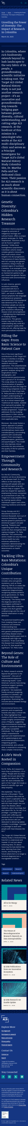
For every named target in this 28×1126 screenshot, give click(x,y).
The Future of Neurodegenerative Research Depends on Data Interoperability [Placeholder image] (13, 934)
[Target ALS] (3, 4)
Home (3, 12)
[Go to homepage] (5, 1025)
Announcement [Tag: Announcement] (7, 869)
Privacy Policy (22, 1105)
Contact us (4, 1054)
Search (3, 1058)
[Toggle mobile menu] (25, 3)
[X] (16, 1077)
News (9, 12)
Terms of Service (8, 1107)
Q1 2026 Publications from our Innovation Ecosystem (12, 969)
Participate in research (8, 1034)
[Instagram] (9, 1077)
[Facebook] (3, 1077)
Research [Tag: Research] (18, 869)
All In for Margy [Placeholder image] (10, 902)
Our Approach (5, 1031)
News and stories (6, 1038)
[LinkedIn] (22, 1077)
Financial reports (6, 1045)
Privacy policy (5, 1041)
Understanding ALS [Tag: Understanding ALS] (17, 873)
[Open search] (21, 3)
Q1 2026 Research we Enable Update (12, 1001)
